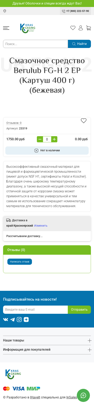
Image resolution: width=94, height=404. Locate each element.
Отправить (79, 310)
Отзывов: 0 (14, 123)
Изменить (41, 225)
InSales (71, 397)
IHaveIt (35, 397)
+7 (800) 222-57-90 (77, 11)
